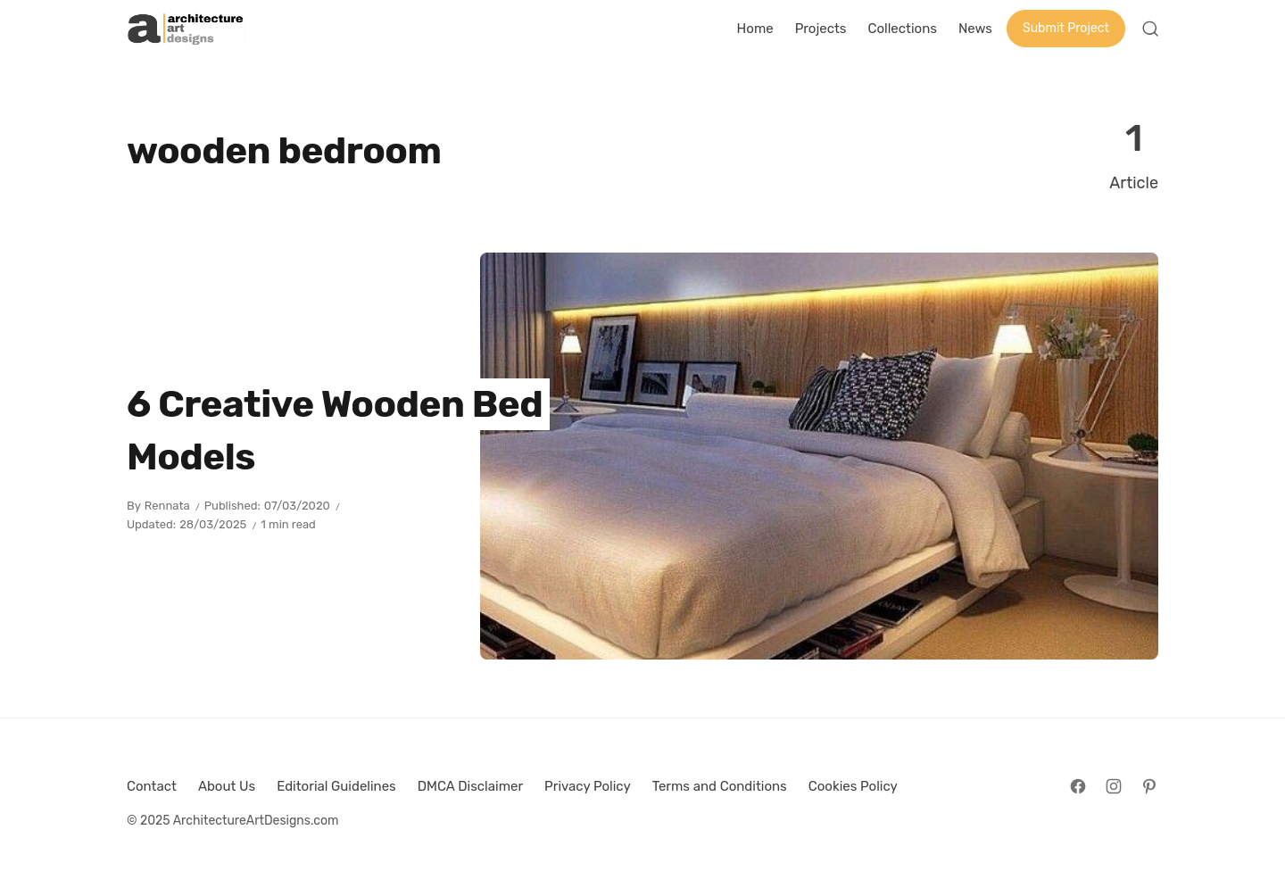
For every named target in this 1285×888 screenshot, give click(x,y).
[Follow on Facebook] (1078, 786)
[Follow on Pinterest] (1149, 786)
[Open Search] (1150, 28)
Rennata (167, 505)
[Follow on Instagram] (1114, 786)
